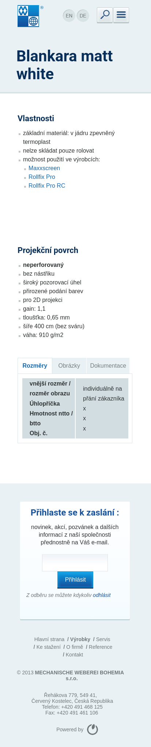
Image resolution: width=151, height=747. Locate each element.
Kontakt (74, 655)
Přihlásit (75, 579)
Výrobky (80, 639)
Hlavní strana (49, 639)
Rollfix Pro (42, 177)
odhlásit (101, 595)
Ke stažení (49, 647)
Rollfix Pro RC (47, 186)
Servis (103, 639)
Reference (101, 647)
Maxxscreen (44, 168)
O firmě (74, 647)
